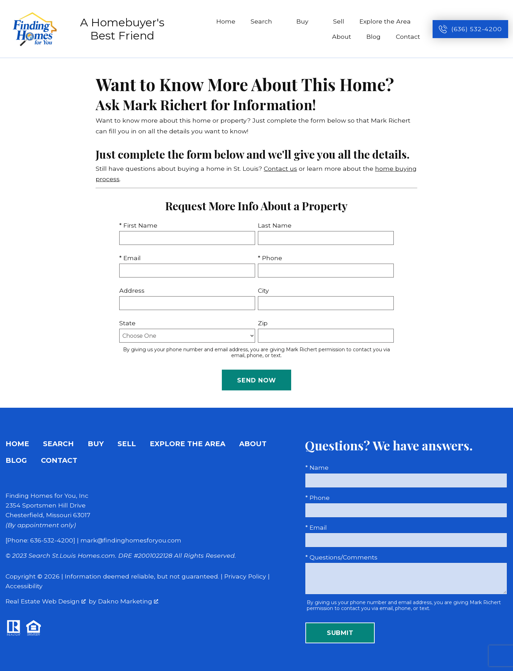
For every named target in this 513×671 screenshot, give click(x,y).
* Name (317, 467)
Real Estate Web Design (46, 601)
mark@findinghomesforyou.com (130, 540)
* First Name (138, 225)
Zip (263, 323)
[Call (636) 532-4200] (470, 29)
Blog (373, 36)
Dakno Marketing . (128, 601)
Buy (96, 444)
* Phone (270, 258)
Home (225, 21)
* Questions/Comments (341, 557)
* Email (130, 258)
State (127, 323)
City (263, 290)
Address (132, 290)
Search (58, 444)
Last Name (275, 225)
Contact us (280, 168)
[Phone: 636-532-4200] (40, 540)
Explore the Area (187, 444)
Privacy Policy (245, 576)
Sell (338, 21)
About (341, 36)
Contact (408, 36)
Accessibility (24, 586)
